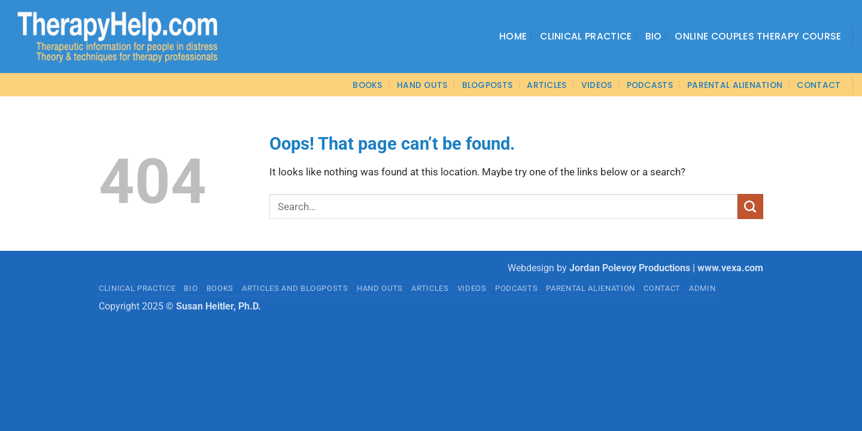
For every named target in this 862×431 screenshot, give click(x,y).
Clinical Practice (586, 36)
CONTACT (818, 85)
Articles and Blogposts (295, 288)
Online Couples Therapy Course (758, 36)
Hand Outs (422, 85)
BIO (191, 288)
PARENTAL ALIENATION (590, 288)
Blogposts (487, 85)
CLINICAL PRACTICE (137, 288)
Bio (653, 36)
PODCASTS (650, 85)
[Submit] (750, 206)
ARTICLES (546, 85)
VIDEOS (596, 85)
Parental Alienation (734, 85)
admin (702, 288)
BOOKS (367, 85)
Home (513, 36)
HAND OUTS (380, 288)
